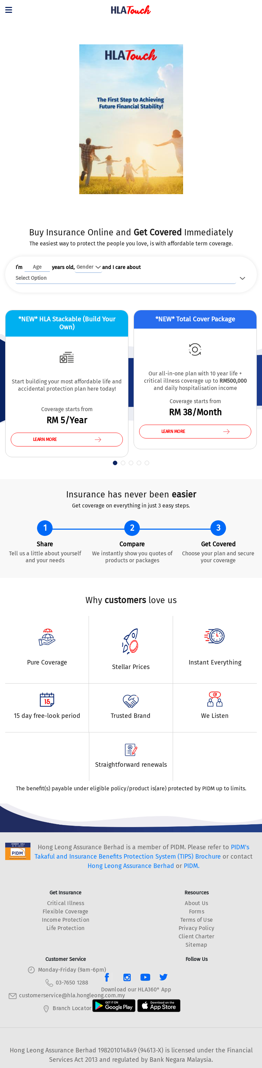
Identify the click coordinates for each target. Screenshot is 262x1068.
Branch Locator (72, 1008)
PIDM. (191, 866)
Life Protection (65, 928)
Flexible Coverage (65, 911)
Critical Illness (65, 903)
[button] (115, 463)
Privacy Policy (197, 928)
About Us (196, 903)
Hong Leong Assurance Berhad (131, 866)
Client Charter (197, 936)
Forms (196, 911)
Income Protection (65, 920)
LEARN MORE (67, 439)
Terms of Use (196, 920)
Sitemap (196, 944)
